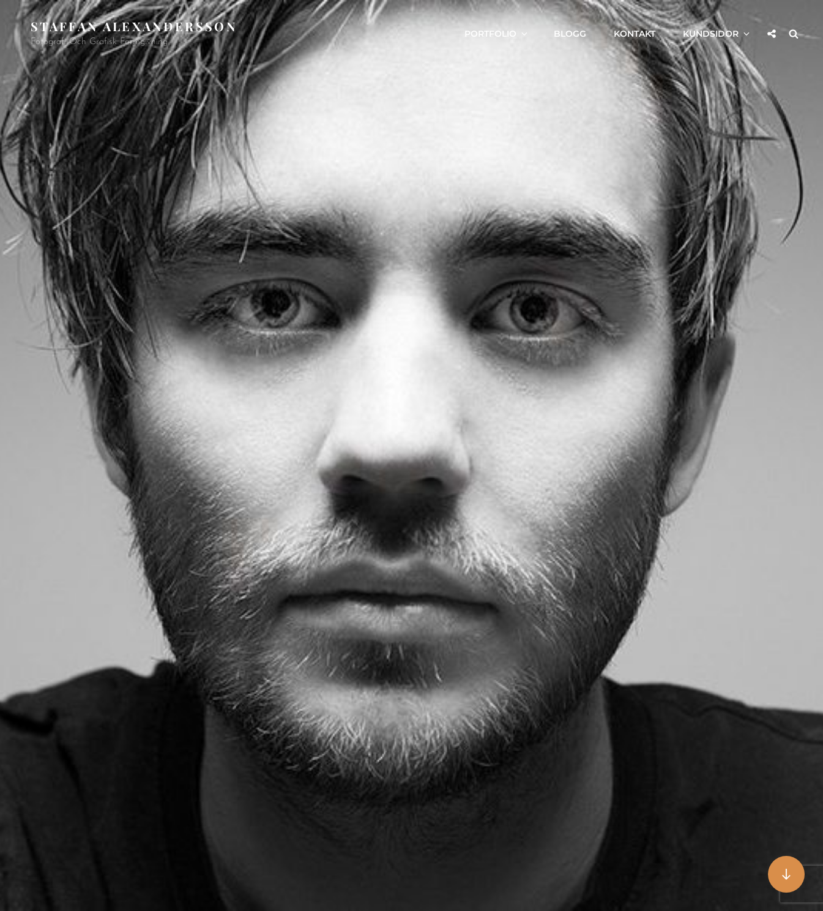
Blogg (570, 33)
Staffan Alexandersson (134, 26)
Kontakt (634, 33)
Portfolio (496, 33)
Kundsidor (717, 33)
